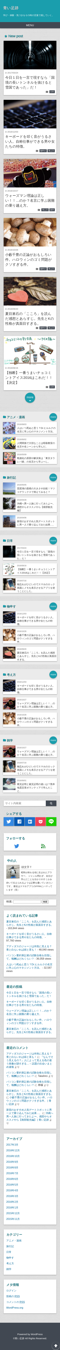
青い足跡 (10, 8)
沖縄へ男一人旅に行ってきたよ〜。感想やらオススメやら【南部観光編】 (36, 507)
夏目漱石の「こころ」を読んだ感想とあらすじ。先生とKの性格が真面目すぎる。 (29, 319)
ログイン (11, 1290)
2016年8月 (12, 1167)
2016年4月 (12, 1190)
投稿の (13, 1296)
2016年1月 (12, 1207)
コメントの (15, 1301)
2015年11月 (13, 1218)
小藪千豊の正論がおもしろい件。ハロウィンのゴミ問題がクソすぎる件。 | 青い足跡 (29, 1100)
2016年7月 (12, 1173)
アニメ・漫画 (13, 1240)
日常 (52, 92)
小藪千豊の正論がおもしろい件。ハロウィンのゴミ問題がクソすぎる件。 (28, 259)
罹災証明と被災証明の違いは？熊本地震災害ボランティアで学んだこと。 (36, 787)
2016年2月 (12, 1201)
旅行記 (10, 1246)
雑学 (52, 210)
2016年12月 (13, 1150)
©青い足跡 (18, 1338)
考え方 (51, 151)
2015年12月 (13, 1213)
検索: (9, 901)
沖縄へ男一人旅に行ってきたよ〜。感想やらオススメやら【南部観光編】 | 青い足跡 (29, 1116)
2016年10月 (13, 1156)
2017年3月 (12, 1144)
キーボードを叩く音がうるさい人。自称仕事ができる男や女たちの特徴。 (30, 141)
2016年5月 (12, 1184)
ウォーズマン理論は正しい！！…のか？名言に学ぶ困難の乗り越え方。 (30, 200)
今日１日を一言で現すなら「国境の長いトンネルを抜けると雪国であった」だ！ (30, 82)
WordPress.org (14, 1307)
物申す (43, 151)
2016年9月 (12, 1161)
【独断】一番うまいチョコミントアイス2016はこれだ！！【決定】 (29, 378)
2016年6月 (12, 1178)
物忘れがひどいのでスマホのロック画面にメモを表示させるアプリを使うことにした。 (36, 587)
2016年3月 (12, 1196)
